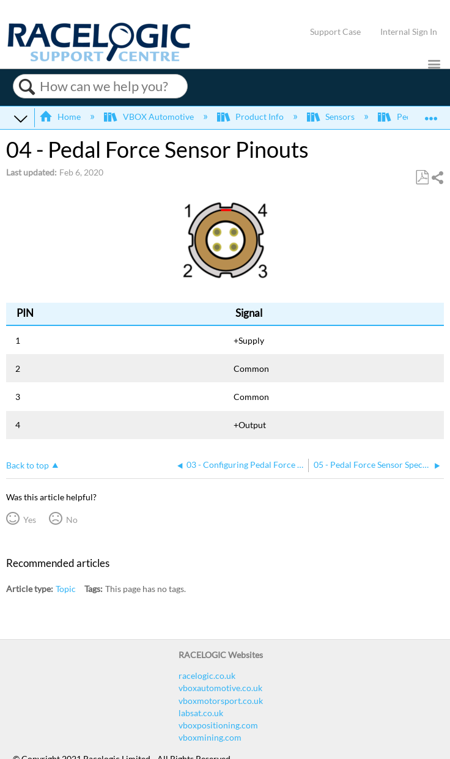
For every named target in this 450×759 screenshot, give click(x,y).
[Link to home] (99, 58)
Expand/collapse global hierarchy (21, 118)
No (72, 519)
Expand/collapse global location (431, 114)
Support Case (335, 31)
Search (26, 86)
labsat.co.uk (201, 713)
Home (61, 116)
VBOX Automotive (149, 116)
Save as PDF (422, 177)
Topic (66, 588)
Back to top (27, 465)
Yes (29, 519)
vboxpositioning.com (218, 725)
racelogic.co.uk (207, 675)
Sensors (331, 116)
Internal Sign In (408, 31)
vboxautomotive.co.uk (220, 688)
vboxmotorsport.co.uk (221, 700)
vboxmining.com (210, 737)
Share (437, 178)
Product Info (251, 116)
